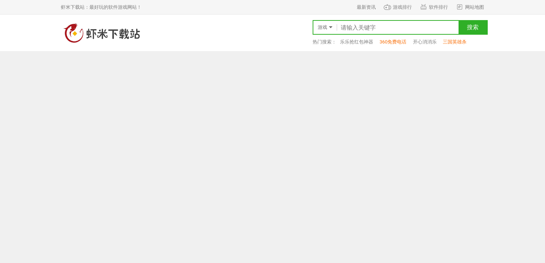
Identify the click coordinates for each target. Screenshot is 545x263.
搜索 (473, 27)
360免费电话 (392, 42)
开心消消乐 (425, 42)
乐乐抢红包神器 (356, 42)
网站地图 (469, 7)
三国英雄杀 (455, 42)
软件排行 (433, 7)
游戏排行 (397, 7)
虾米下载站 (101, 33)
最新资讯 (366, 7)
